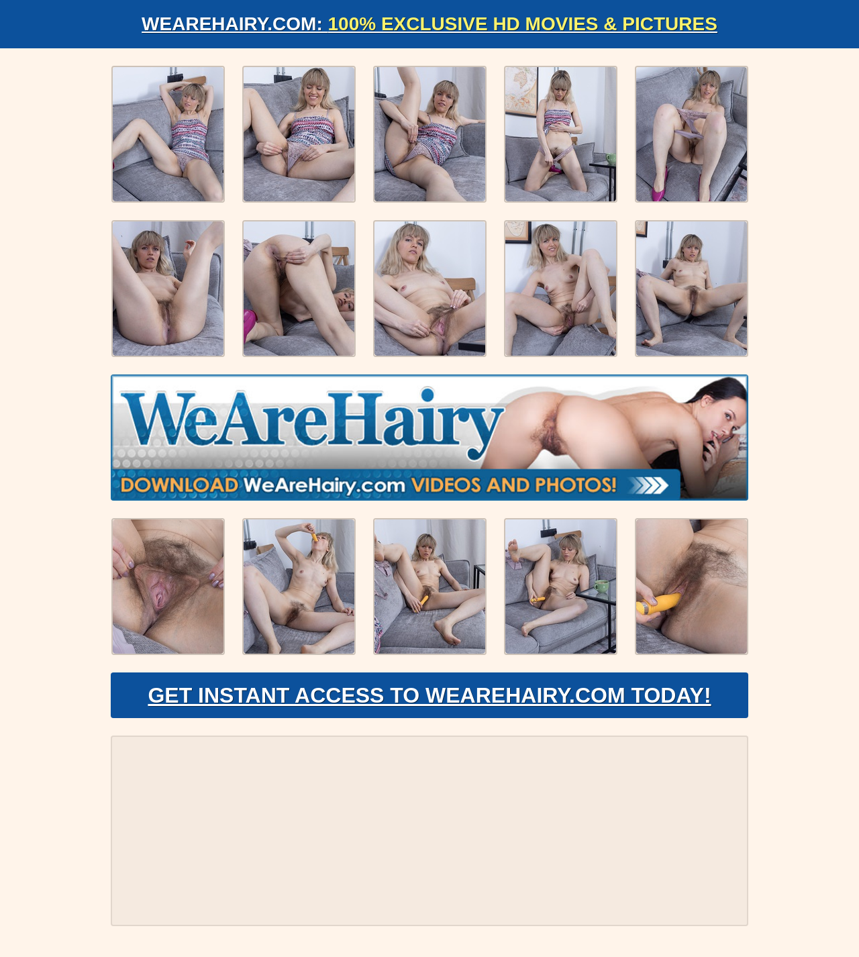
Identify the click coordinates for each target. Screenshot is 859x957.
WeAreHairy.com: (429, 23)
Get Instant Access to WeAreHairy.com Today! (429, 695)
